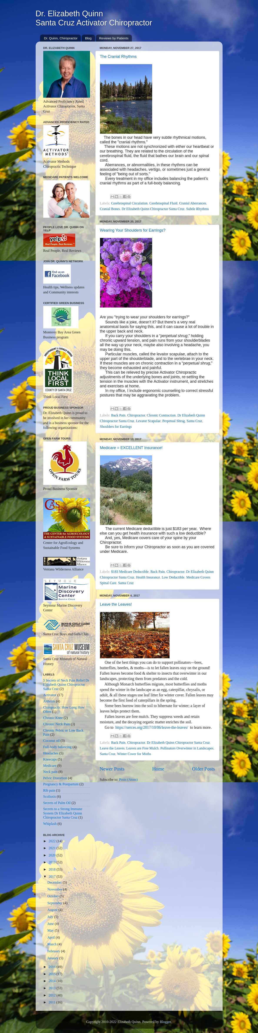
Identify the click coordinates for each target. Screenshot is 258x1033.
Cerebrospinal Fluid (163, 203)
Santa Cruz (194, 421)
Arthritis (49, 701)
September (55, 903)
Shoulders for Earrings (116, 427)
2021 (53, 848)
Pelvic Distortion (55, 778)
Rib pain (49, 790)
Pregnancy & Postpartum (61, 784)
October (53, 896)
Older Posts (203, 769)
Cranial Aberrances (192, 203)
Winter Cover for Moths (134, 754)
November (55, 889)
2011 (53, 1002)
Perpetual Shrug (173, 421)
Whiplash (50, 824)
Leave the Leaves (112, 748)
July (50, 917)
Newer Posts (112, 769)
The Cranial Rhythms (118, 56)
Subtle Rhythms (197, 209)
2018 (53, 869)
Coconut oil (51, 741)
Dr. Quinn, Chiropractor (60, 38)
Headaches (50, 753)
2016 (53, 967)
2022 (53, 841)
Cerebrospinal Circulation (129, 203)
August (52, 910)
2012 (53, 995)
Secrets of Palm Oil (57, 803)
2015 (53, 974)
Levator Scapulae (148, 421)
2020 (53, 855)
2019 (53, 862)
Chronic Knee (53, 718)
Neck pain (50, 772)
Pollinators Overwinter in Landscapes (186, 748)
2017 (53, 877)
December (55, 882)
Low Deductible (173, 577)
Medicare (50, 766)
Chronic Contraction (161, 415)
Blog (88, 38)
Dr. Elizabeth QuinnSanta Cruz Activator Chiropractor (94, 18)
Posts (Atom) (128, 780)
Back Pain (118, 415)
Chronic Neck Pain (56, 724)
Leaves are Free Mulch (142, 748)
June (51, 924)
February (54, 951)
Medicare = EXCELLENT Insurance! (131, 448)
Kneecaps (50, 759)
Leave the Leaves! (116, 604)
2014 (53, 981)
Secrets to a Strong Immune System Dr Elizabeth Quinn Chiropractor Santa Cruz (62, 813)
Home (158, 769)
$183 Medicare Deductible (130, 572)
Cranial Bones (110, 209)
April (51, 937)
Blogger (165, 1022)
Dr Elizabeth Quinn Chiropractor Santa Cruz (153, 209)
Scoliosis (49, 797)
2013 (53, 988)
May (51, 931)
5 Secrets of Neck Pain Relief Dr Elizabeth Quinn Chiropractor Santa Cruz (66, 685)
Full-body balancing (57, 747)
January (53, 958)
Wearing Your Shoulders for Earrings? (133, 230)
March (52, 944)
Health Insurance (148, 577)
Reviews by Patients (113, 38)
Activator (50, 695)
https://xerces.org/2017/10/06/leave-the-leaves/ (151, 727)
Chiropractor (136, 415)
